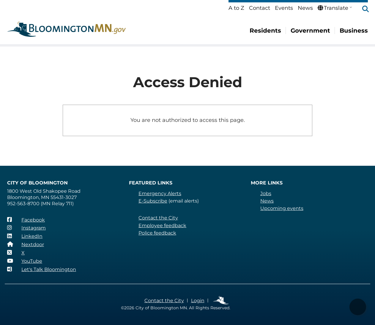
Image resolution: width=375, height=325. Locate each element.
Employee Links (221, 300)
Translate (333, 8)
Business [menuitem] (354, 30)
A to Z (236, 8)
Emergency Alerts (159, 193)
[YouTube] (24, 261)
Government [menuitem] (310, 30)
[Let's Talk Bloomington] (41, 269)
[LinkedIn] (24, 236)
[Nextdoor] (25, 244)
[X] (16, 252)
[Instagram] (26, 227)
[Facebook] (26, 219)
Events (284, 8)
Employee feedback (162, 225)
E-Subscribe (152, 201)
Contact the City (158, 218)
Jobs (265, 193)
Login (197, 300)
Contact (259, 8)
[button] (362, 9)
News (305, 8)
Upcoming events (281, 208)
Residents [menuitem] (265, 30)
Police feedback (157, 233)
